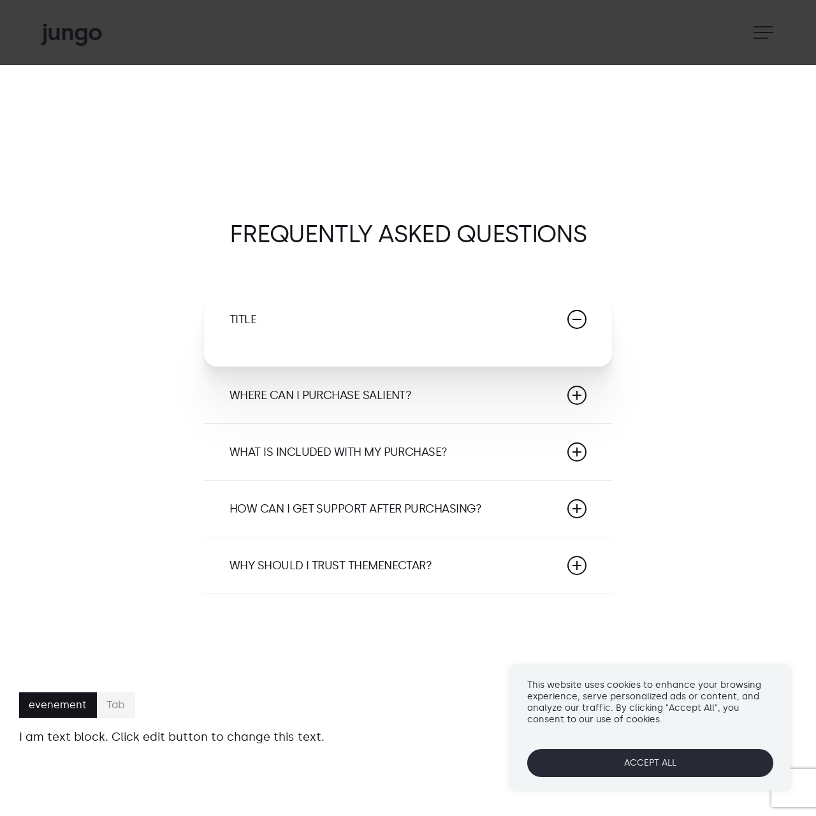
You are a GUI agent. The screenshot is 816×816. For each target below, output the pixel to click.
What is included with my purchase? (407, 452)
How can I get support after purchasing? (407, 508)
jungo (71, 32)
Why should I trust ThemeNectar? (407, 565)
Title (407, 319)
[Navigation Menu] (764, 33)
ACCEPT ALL (650, 762)
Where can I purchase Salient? (407, 395)
